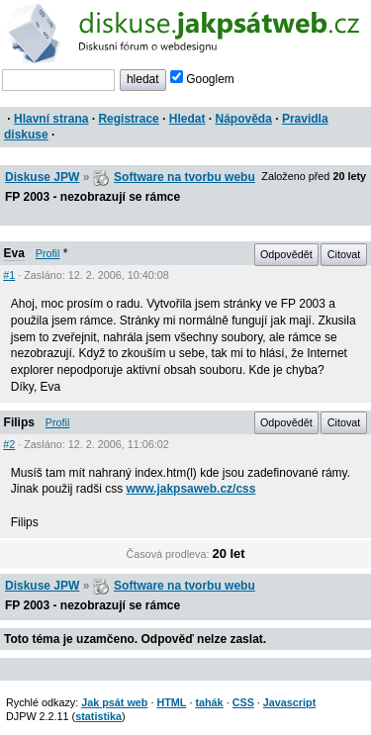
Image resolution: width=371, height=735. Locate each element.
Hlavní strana (51, 119)
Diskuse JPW (42, 177)
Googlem (202, 79)
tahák (209, 702)
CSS (243, 702)
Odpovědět (286, 254)
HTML (171, 702)
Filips (19, 422)
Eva (14, 253)
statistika (98, 716)
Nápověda (244, 119)
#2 (9, 444)
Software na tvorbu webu (184, 177)
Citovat (344, 254)
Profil (48, 253)
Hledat (187, 119)
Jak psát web (114, 702)
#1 (9, 275)
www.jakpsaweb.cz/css (191, 489)
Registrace (128, 119)
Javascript (289, 702)
